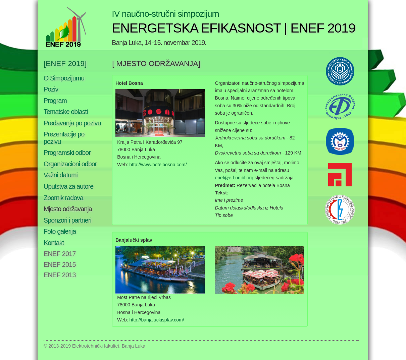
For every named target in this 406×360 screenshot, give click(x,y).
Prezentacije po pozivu (64, 137)
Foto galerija (60, 231)
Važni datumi (61, 175)
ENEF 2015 (60, 264)
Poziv (51, 89)
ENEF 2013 (60, 275)
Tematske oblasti (66, 111)
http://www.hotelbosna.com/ (158, 164)
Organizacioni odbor (70, 164)
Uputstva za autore (68, 186)
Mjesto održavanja (68, 209)
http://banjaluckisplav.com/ (156, 319)
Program (55, 100)
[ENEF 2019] (65, 63)
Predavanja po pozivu (72, 123)
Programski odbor (67, 152)
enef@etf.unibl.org (234, 177)
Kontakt (54, 242)
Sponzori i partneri (67, 220)
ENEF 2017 (60, 253)
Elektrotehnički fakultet (95, 346)
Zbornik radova (63, 197)
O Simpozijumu (64, 78)
